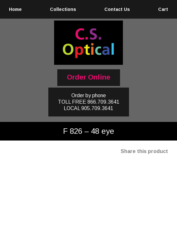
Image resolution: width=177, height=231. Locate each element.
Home (15, 9)
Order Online (88, 77)
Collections (63, 9)
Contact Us (117, 9)
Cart (163, 9)
